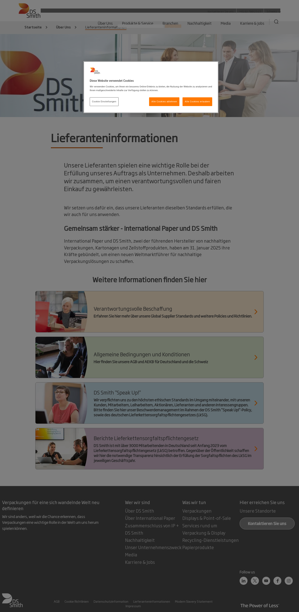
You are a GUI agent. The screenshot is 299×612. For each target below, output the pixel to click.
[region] (150, 87)
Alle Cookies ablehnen (164, 101)
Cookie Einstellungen (104, 101)
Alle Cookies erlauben (197, 101)
